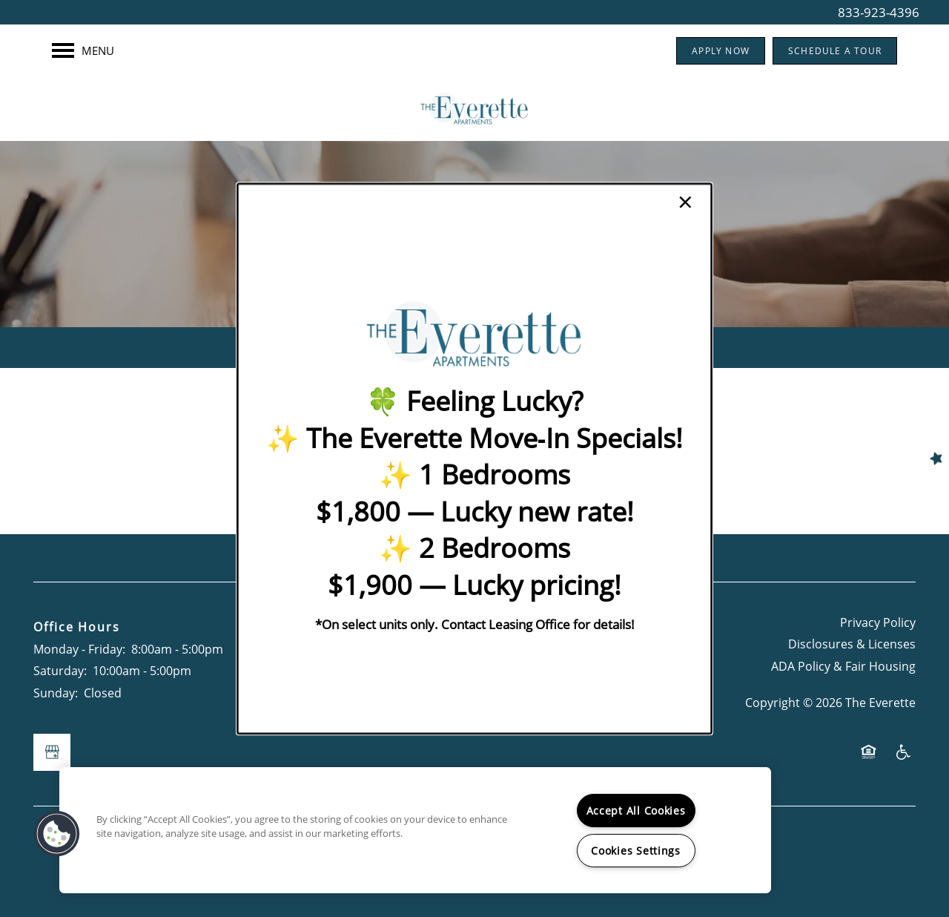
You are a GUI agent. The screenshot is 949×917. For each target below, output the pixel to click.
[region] (415, 830)
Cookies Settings (636, 851)
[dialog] (474, 458)
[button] (57, 834)
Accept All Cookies (636, 810)
